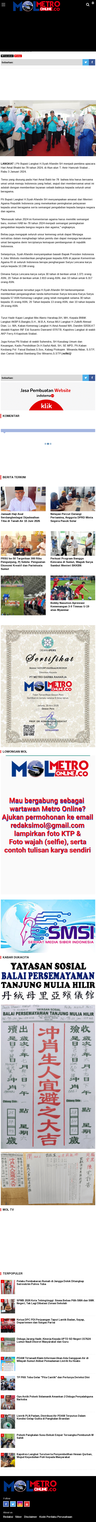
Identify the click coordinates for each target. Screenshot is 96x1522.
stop (18, 56)
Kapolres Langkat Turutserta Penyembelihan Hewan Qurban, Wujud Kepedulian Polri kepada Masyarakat (54, 1455)
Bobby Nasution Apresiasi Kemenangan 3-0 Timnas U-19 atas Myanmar (69, 606)
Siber (18, 1516)
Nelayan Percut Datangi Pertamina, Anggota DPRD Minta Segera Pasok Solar (71, 518)
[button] (92, 1)
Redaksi (8, 1516)
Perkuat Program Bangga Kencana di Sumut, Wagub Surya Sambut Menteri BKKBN (71, 562)
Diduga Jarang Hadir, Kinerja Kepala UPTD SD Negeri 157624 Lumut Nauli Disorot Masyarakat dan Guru (54, 1340)
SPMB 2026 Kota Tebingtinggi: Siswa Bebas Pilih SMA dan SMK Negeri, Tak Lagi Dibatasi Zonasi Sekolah (55, 1302)
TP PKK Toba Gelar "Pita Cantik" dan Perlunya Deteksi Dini (53, 1377)
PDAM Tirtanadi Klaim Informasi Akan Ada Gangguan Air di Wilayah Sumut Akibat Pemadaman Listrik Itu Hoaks (52, 1359)
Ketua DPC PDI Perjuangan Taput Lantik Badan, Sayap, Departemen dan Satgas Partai (51, 1321)
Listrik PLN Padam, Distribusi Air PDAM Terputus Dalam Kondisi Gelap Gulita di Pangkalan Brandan (51, 1417)
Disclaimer (30, 1516)
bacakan (7, 56)
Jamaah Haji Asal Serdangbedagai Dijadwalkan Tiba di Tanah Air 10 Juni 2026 (20, 518)
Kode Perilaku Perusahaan (55, 1516)
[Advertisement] (48, 27)
